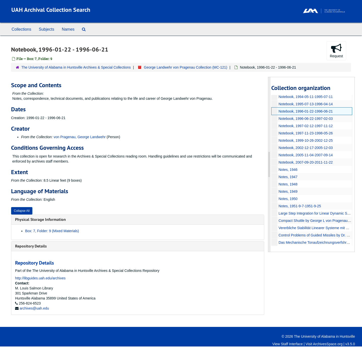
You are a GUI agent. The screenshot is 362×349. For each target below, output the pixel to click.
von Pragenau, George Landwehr (80, 137)
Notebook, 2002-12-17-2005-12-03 (305, 148)
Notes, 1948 (287, 184)
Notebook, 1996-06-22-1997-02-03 (305, 119)
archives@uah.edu (34, 308)
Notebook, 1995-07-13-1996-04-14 (305, 104)
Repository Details (31, 246)
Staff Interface (292, 344)
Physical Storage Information (40, 219)
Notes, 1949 (287, 191)
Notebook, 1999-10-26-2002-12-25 (305, 140)
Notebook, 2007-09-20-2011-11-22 (305, 162)
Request (336, 50)
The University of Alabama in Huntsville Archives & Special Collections (76, 67)
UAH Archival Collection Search (50, 10)
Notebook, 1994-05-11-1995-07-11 (305, 97)
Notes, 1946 (287, 170)
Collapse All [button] (22, 211)
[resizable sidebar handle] (269, 164)
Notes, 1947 (287, 177)
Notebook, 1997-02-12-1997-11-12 (305, 126)
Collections (21, 29)
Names (68, 29)
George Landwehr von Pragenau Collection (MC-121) (185, 67)
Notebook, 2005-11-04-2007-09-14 (305, 155)
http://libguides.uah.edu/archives (40, 278)
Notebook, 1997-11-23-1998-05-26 (305, 133)
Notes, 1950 (287, 199)
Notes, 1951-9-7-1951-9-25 (299, 206)
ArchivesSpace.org (328, 344)
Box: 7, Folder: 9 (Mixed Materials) (52, 231)
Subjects (46, 29)
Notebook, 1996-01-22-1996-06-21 (305, 111)
